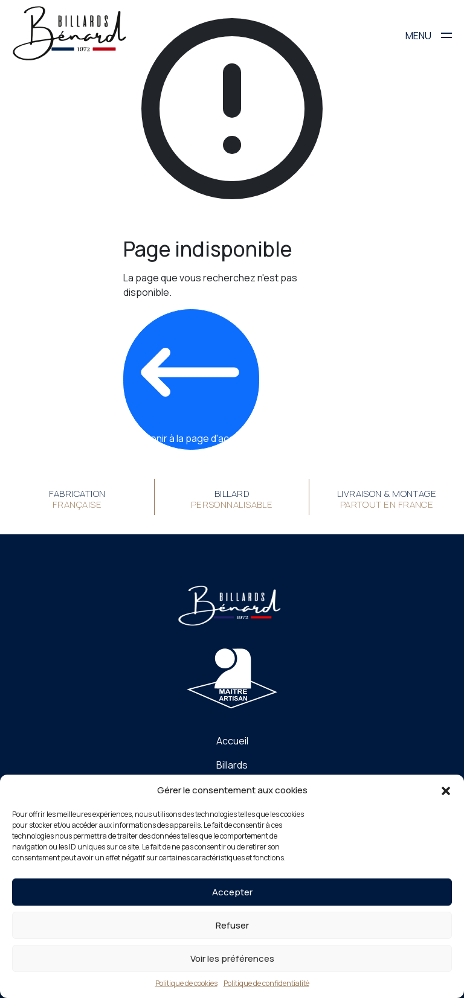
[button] (446, 790)
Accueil (232, 740)
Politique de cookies (186, 983)
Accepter (232, 892)
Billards (232, 765)
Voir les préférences (232, 958)
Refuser (232, 925)
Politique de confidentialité (266, 983)
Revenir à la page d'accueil (190, 379)
